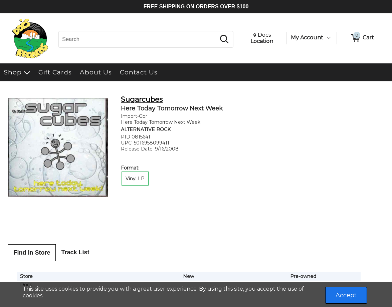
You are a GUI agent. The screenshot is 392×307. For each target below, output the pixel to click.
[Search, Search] (138, 39)
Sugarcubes (142, 99)
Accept (346, 295)
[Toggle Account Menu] (329, 38)
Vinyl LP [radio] (135, 179)
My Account (307, 37)
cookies (32, 295)
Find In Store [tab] (31, 252)
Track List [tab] (75, 252)
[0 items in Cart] (362, 38)
